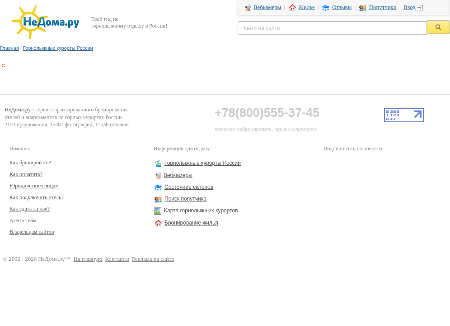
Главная (9, 48)
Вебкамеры (267, 7)
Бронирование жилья (191, 223)
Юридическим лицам (34, 185)
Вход (409, 7)
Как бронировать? (30, 162)
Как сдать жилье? (29, 209)
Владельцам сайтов (31, 232)
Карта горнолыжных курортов (201, 210)
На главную (88, 259)
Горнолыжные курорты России (58, 48)
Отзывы (342, 7)
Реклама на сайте (153, 259)
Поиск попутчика (185, 199)
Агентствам (23, 220)
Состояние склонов (188, 187)
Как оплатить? (25, 174)
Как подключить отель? (36, 197)
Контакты (117, 259)
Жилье (307, 7)
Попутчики (383, 7)
